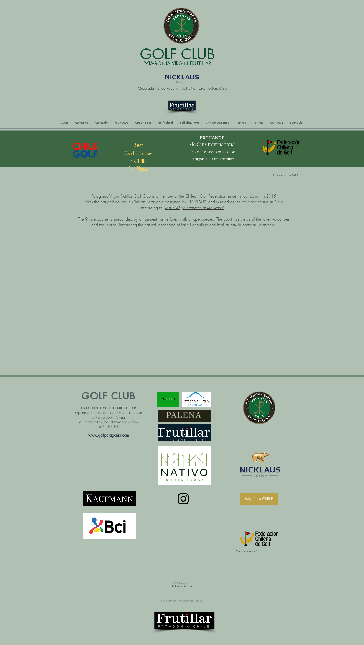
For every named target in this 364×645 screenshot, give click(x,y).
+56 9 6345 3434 (108, 427)
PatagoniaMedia (182, 586)
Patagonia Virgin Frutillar (212, 158)
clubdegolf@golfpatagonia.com (108, 422)
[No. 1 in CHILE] (259, 499)
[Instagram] (183, 498)
